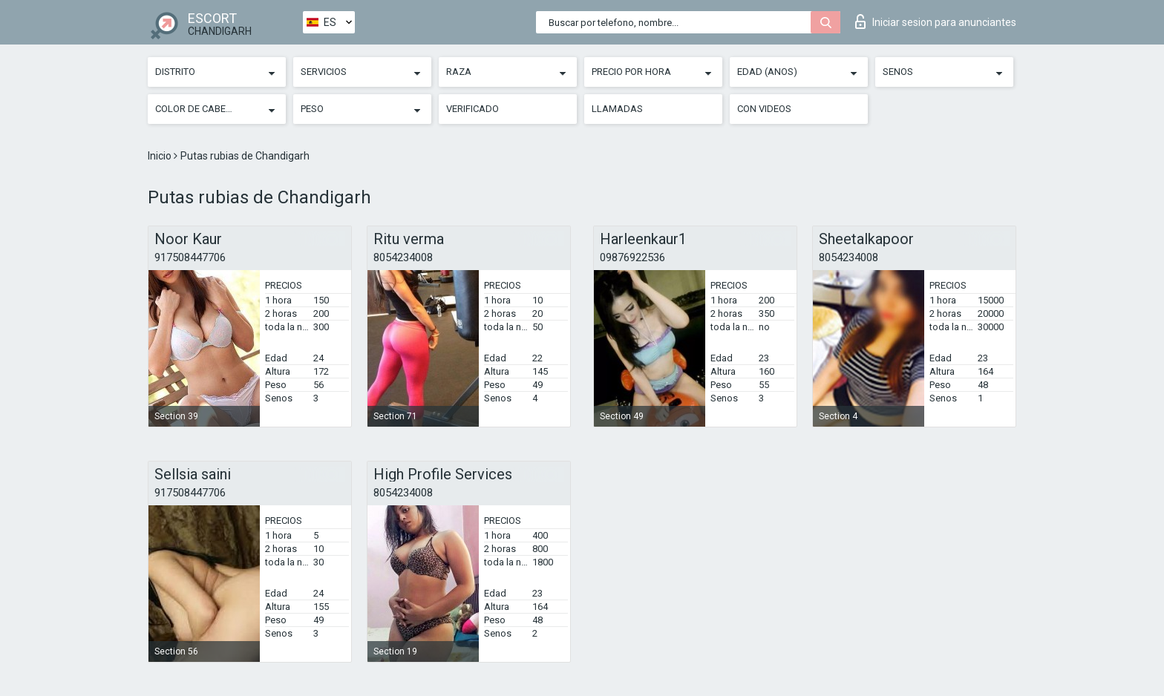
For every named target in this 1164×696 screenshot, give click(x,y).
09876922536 (632, 257)
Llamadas (617, 108)
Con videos (764, 108)
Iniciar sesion (935, 21)
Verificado (472, 108)
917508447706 (190, 257)
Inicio (161, 156)
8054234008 (403, 257)
